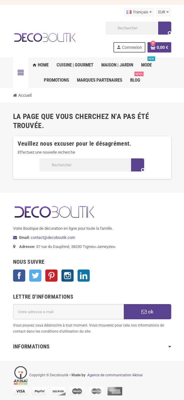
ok (147, 312)
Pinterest (51, 275)
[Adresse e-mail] (68, 311)
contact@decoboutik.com (53, 237)
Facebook (19, 275)
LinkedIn (84, 275)
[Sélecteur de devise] (163, 12)
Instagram (67, 275)
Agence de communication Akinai (115, 375)
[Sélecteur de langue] (139, 12)
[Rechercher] (138, 28)
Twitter (35, 275)
